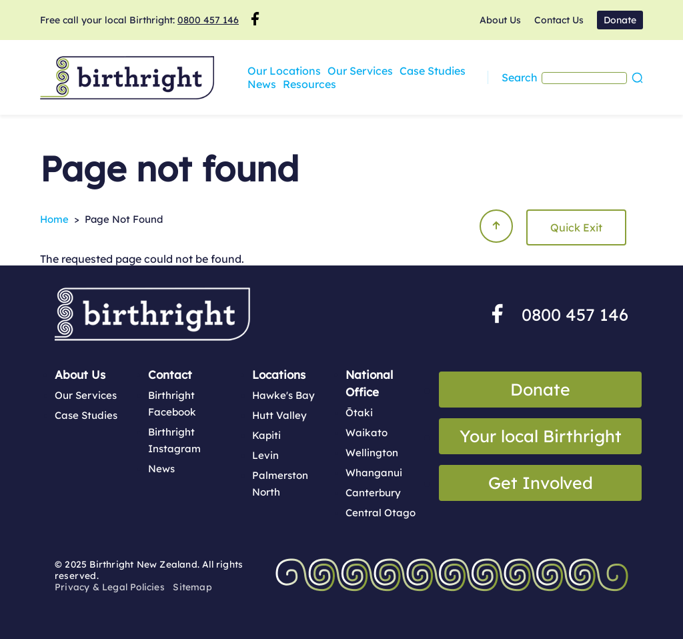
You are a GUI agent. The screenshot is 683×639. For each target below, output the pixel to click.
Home (54, 219)
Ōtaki (359, 412)
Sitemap (192, 586)
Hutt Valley (279, 415)
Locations (278, 375)
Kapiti (266, 435)
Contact (170, 375)
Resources (274, 84)
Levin (265, 455)
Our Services (360, 70)
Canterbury (373, 492)
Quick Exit (576, 227)
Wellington (372, 452)
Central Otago (381, 512)
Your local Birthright (541, 436)
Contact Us (559, 20)
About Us (500, 20)
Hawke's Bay (283, 395)
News (486, 70)
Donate (620, 20)
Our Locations (284, 70)
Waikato (367, 432)
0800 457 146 (208, 20)
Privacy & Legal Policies (110, 586)
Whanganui (374, 472)
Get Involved (540, 482)
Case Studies (433, 70)
